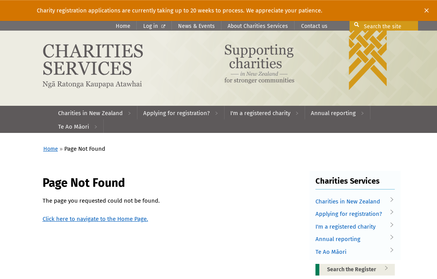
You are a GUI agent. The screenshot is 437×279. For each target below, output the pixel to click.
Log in (154, 26)
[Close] (426, 10)
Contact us (314, 26)
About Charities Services (258, 26)
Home (123, 26)
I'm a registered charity (352, 226)
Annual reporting (352, 239)
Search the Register (360, 269)
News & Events (196, 26)
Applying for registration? (352, 214)
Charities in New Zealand (352, 201)
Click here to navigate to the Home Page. (95, 218)
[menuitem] (94, 112)
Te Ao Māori (352, 252)
